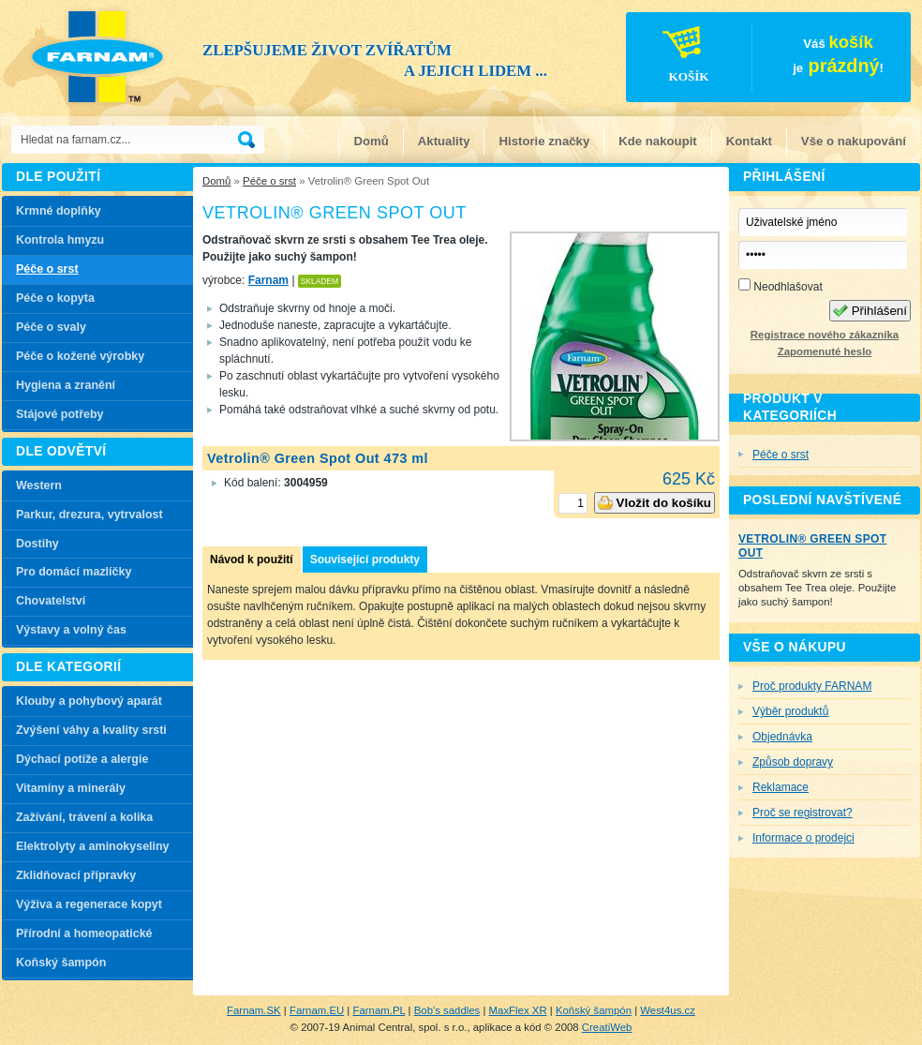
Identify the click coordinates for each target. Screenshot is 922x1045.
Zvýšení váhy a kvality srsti (91, 730)
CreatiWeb (607, 1027)
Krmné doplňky (58, 210)
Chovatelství (50, 600)
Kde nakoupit (657, 141)
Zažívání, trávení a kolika (84, 817)
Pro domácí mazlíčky (73, 571)
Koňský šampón (61, 962)
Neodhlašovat (780, 285)
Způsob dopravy (792, 762)
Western (39, 485)
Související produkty (365, 559)
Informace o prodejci (803, 837)
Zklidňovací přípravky (76, 875)
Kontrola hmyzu (60, 239)
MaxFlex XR (518, 1010)
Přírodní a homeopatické (84, 933)
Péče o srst (269, 181)
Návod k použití (251, 559)
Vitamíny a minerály (71, 788)
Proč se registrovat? (802, 812)
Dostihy (37, 543)
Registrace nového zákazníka (825, 334)
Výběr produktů (790, 711)
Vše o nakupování (853, 141)
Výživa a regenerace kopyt (89, 904)
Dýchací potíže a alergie (82, 759)
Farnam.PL (379, 1010)
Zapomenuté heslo (825, 351)
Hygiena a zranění (65, 385)
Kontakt (749, 141)
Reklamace (780, 787)
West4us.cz (667, 1010)
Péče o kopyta (55, 298)
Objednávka (782, 736)
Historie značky (543, 141)
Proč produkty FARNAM (811, 686)
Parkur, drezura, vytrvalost (89, 514)
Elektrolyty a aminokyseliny (93, 846)
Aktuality (444, 141)
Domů (370, 141)
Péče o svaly (51, 327)
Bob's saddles (447, 1010)
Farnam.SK (254, 1010)
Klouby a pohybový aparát (89, 701)
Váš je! (756, 60)
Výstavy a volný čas (71, 629)
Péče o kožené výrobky (80, 356)
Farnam (268, 280)
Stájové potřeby (60, 414)
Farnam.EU (317, 1010)
